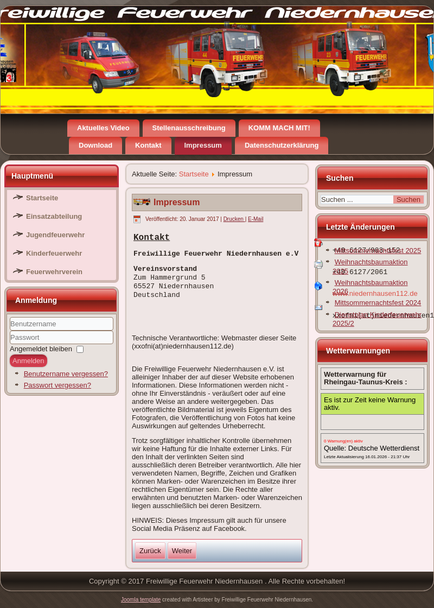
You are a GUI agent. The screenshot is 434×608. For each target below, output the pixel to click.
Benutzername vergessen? (66, 374)
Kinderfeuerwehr (54, 253)
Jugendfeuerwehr (55, 235)
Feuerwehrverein (54, 272)
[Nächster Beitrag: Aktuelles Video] (182, 550)
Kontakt (148, 145)
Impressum (203, 145)
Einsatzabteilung (54, 216)
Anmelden (28, 361)
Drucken (234, 219)
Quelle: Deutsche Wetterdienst (371, 448)
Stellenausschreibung (189, 128)
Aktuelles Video (103, 128)
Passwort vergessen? (57, 385)
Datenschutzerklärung (282, 145)
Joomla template (141, 600)
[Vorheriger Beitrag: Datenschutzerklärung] (150, 550)
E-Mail (255, 219)
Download (95, 145)
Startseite (42, 198)
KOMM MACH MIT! (279, 128)
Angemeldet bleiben (41, 349)
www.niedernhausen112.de (375, 293)
